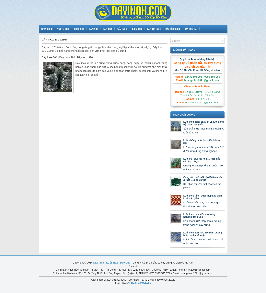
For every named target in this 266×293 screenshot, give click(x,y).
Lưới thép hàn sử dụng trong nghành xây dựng (199, 215)
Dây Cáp (125, 262)
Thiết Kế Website (141, 283)
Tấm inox (122, 29)
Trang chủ (47, 29)
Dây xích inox (172, 29)
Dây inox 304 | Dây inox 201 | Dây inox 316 (67, 57)
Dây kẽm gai (191, 29)
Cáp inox (107, 29)
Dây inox (93, 29)
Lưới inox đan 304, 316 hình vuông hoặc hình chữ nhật (202, 234)
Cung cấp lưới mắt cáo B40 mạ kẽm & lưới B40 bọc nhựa (203, 178)
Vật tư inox (63, 29)
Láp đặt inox (154, 29)
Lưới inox (79, 29)
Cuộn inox (137, 29)
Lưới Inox (112, 262)
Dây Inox (98, 262)
